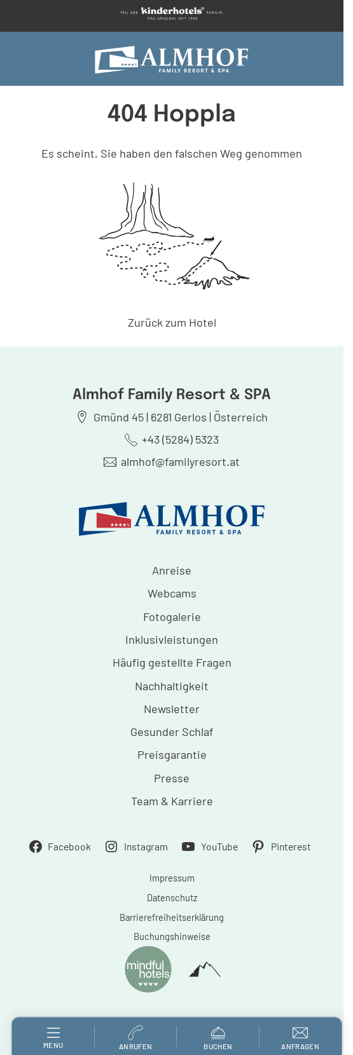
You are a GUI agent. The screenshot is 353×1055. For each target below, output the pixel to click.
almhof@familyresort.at (180, 461)
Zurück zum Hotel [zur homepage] (172, 322)
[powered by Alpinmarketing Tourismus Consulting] (205, 969)
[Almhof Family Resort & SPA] (172, 59)
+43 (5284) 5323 (180, 439)
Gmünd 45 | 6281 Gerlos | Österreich (180, 417)
